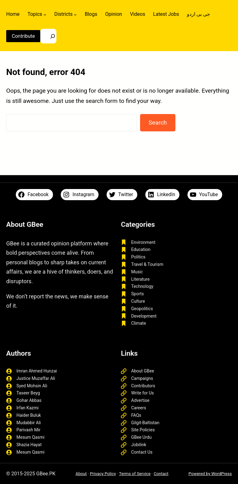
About (81, 473)
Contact (161, 473)
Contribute (23, 36)
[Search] (48, 36)
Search (157, 122)
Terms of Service (135, 473)
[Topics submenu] (44, 14)
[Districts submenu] (75, 14)
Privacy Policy (103, 473)
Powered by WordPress (210, 473)
